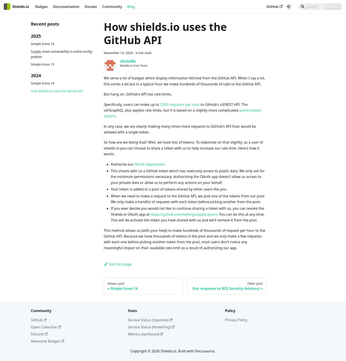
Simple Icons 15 (42, 64)
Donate (91, 6)
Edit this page (118, 264)
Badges (41, 6)
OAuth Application (149, 164)
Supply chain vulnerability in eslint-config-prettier (62, 54)
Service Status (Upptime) (150, 320)
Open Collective (46, 327)
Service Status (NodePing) (151, 327)
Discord (39, 334)
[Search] (320, 6)
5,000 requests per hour (180, 104)
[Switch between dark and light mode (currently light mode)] (288, 6)
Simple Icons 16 (42, 44)
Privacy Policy (236, 320)
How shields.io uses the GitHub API (57, 91)
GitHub (274, 6)
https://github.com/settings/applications (183, 214)
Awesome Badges (47, 341)
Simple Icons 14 (42, 83)
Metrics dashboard (145, 334)
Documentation (66, 6)
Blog (131, 6)
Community (112, 6)
